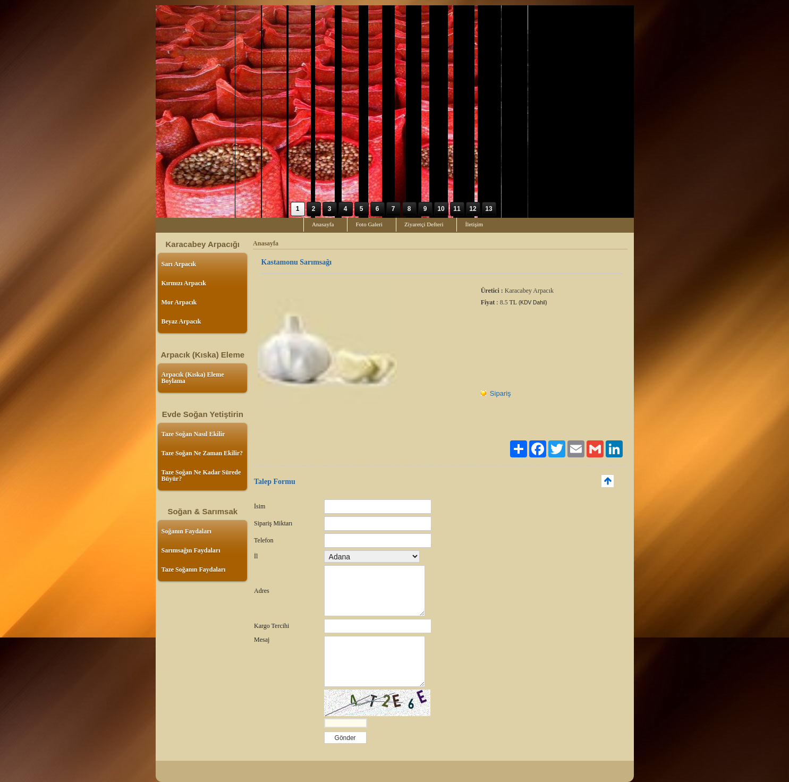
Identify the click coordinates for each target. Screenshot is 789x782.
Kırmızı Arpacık (184, 283)
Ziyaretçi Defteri (424, 224)
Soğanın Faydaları (186, 531)
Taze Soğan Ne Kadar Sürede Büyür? (201, 475)
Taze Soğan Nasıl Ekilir (193, 434)
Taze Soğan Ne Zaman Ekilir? (202, 453)
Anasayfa (323, 224)
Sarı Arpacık (179, 264)
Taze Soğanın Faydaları (194, 569)
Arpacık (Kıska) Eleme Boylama (193, 378)
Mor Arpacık (179, 302)
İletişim (474, 224)
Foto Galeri (368, 224)
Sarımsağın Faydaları (191, 550)
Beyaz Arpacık (181, 321)
